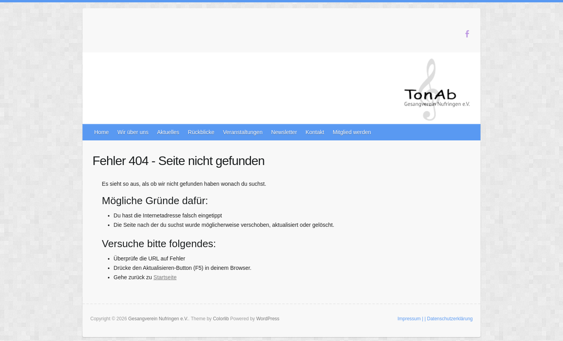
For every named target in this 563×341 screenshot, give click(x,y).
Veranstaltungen (242, 132)
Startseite (165, 277)
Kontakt (315, 132)
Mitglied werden (352, 132)
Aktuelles (168, 132)
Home (101, 132)
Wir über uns (132, 132)
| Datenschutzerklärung (449, 318)
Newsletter (284, 132)
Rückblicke (201, 132)
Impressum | (410, 318)
